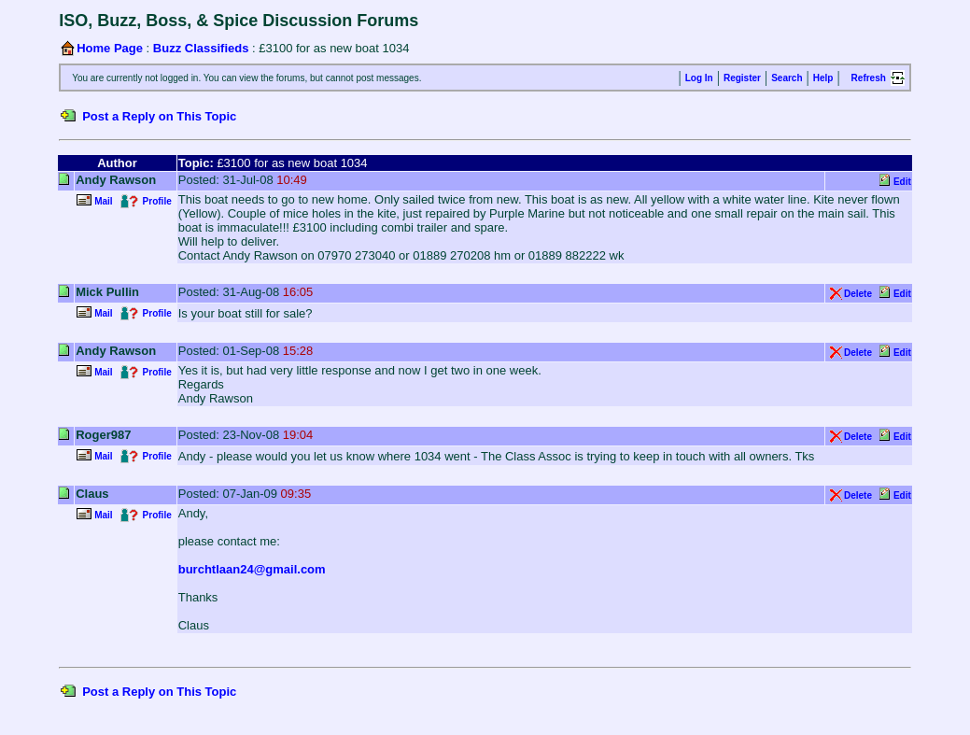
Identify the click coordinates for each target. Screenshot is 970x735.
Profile (157, 201)
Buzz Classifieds (201, 48)
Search (786, 78)
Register (742, 78)
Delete (858, 294)
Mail (103, 201)
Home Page (110, 48)
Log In (699, 78)
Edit (902, 182)
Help (823, 78)
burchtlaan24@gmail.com (252, 569)
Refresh (868, 78)
